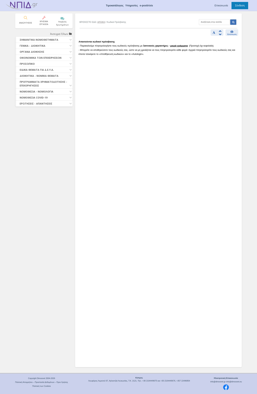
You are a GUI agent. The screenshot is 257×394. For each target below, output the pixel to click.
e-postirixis (146, 5)
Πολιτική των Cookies (41, 386)
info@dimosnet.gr (217, 382)
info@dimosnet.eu (234, 382)
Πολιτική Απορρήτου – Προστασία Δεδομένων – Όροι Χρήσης (41, 382)
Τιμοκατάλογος (115, 5)
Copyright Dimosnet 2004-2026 (41, 378)
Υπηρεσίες (131, 5)
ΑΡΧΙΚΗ (101, 22)
